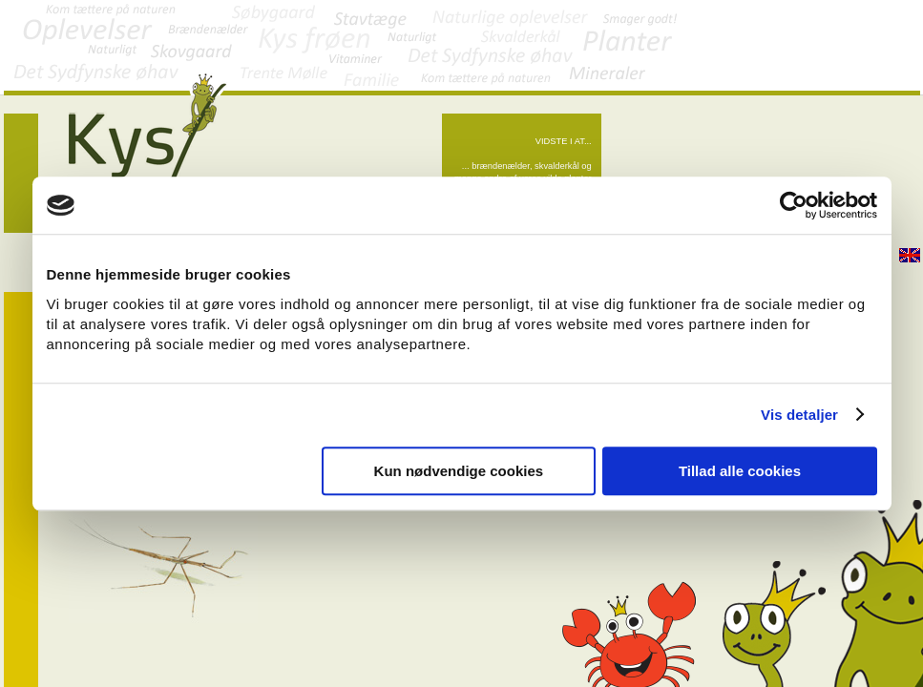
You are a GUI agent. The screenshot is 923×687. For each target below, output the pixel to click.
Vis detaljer (799, 414)
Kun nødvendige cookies (459, 471)
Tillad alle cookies (740, 471)
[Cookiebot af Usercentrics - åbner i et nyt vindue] (793, 205)
